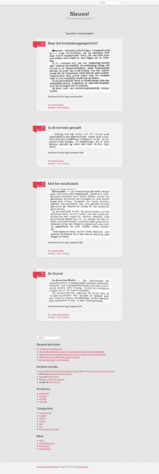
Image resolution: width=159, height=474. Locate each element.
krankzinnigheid (58, 105)
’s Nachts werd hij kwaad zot (50, 349)
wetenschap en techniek (49, 429)
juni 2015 (43, 396)
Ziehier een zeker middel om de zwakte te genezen (59, 357)
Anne (41, 377)
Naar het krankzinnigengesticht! (73, 43)
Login (41, 441)
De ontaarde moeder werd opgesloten (54, 360)
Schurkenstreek (52, 377)
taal (40, 427)
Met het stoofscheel (63, 183)
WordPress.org (45, 449)
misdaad (42, 416)
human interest (45, 413)
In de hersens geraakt (64, 127)
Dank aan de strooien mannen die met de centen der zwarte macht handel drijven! (72, 354)
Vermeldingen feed (46, 443)
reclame (42, 421)
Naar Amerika (54, 382)
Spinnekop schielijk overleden (60, 374)
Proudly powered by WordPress (48, 467)
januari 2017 (44, 393)
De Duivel (55, 273)
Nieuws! (79, 14)
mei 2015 (42, 399)
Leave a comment (63, 107)
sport (41, 424)
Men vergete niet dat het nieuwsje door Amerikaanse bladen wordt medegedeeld (71, 352)
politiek (42, 418)
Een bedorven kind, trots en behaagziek (98, 371)
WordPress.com (82, 467)
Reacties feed (44, 446)
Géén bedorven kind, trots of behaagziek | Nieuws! (59, 371)
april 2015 (43, 402)
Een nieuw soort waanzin (54, 379)
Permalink (51, 107)
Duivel (54, 315)
